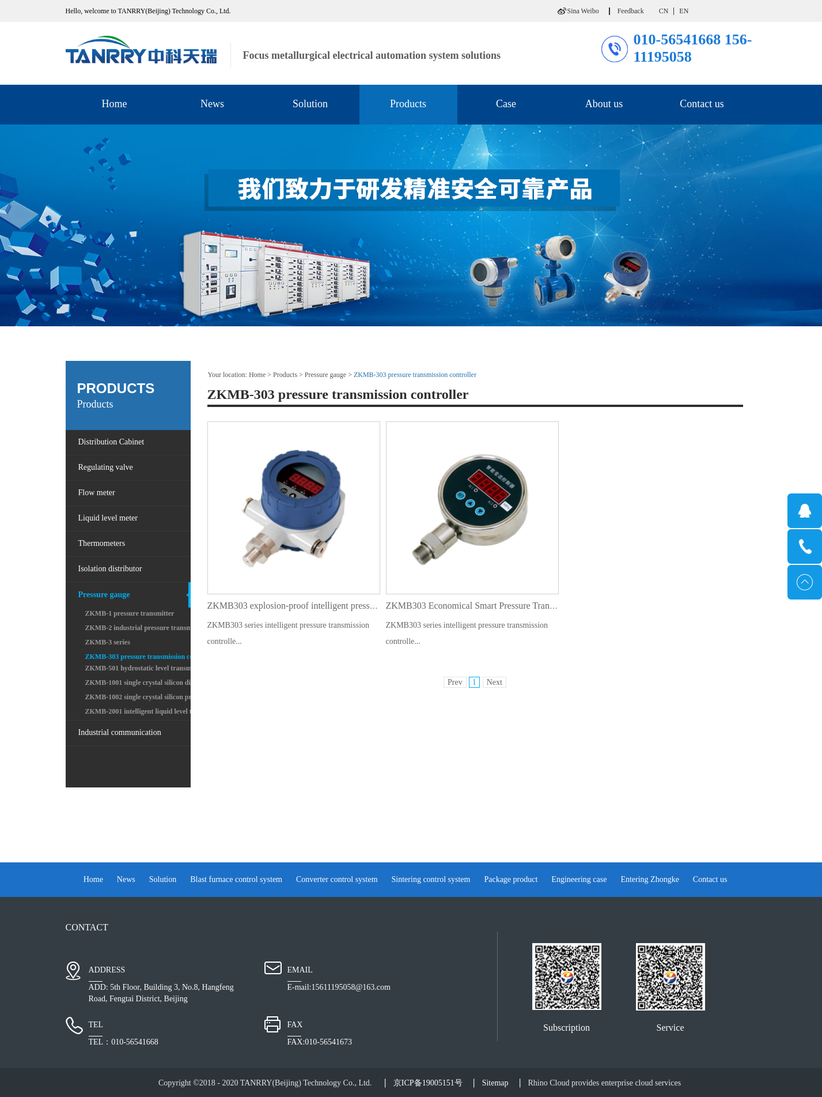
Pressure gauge (325, 375)
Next (494, 682)
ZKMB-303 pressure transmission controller (415, 375)
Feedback (631, 11)
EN (683, 11)
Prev (455, 682)
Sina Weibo (583, 11)
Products (285, 375)
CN (664, 11)
